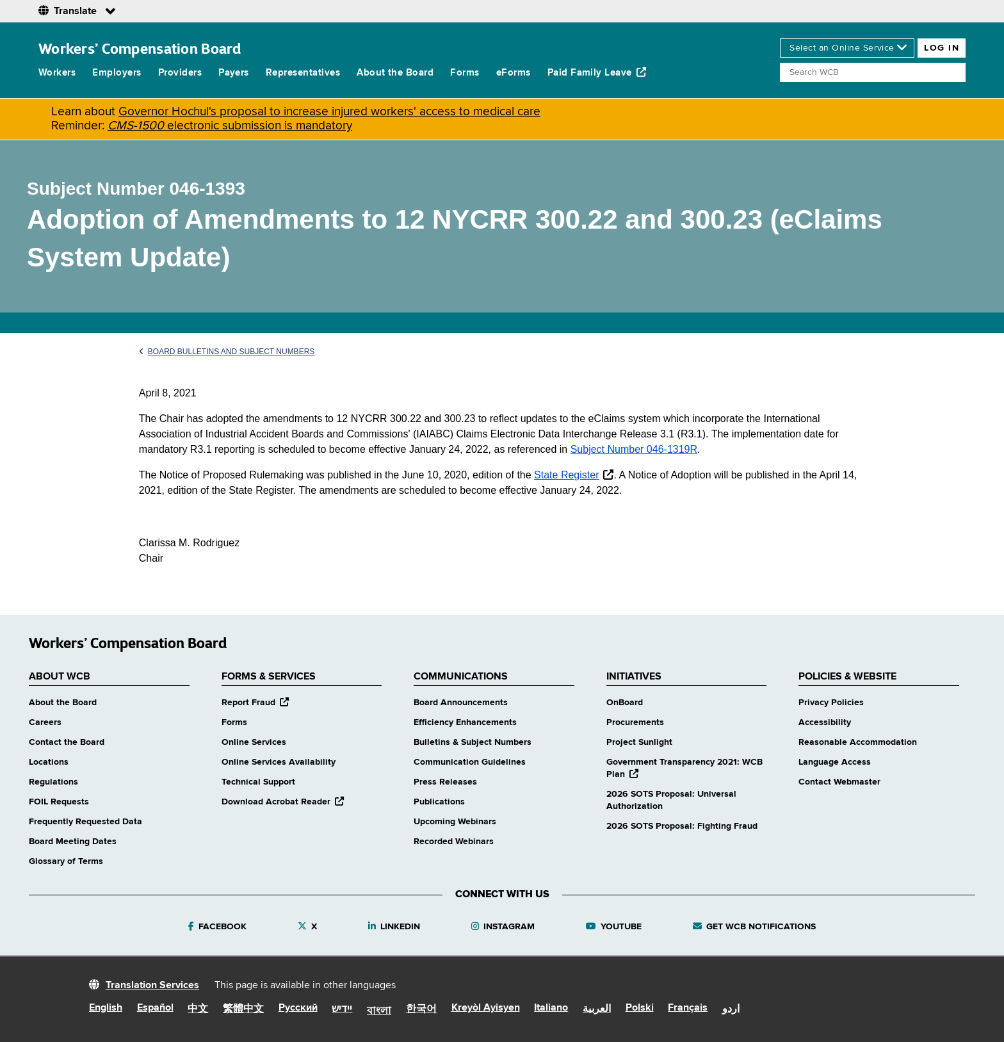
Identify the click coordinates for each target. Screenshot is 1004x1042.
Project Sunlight (639, 742)
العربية (597, 1009)
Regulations (53, 781)
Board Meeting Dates (73, 841)
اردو (731, 1009)
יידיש (342, 1009)
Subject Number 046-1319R (634, 449)
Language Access (834, 762)
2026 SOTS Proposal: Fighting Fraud (681, 826)
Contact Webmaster (839, 781)
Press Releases (445, 781)
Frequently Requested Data (85, 821)
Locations (49, 762)
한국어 (421, 1009)
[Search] (873, 72)
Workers (57, 72)
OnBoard (624, 702)
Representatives (303, 72)
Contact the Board (66, 742)
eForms (513, 72)
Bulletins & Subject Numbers (472, 742)
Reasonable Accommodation (857, 742)
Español (155, 1008)
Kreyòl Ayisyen (485, 1008)
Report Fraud (255, 702)
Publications (439, 801)
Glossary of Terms (66, 861)
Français (688, 1008)
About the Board (395, 72)
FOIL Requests (59, 801)
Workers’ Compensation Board (139, 48)
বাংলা (379, 1011)
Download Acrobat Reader (283, 801)
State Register (566, 474)
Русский (298, 1008)
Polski (640, 1008)
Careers (45, 722)
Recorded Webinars (454, 841)
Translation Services (152, 986)
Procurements (635, 722)
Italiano (551, 1008)
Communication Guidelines (470, 762)
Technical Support (258, 781)
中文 (198, 1009)
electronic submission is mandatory (230, 126)
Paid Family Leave (597, 72)
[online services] (847, 48)
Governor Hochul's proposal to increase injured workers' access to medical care (329, 112)
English (105, 1008)
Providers (180, 72)
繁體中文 (243, 1009)
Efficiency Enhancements (465, 722)
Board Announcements (461, 702)
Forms (464, 72)
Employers (116, 72)
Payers (233, 72)
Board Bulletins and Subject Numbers (227, 351)
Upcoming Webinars (455, 821)
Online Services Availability (279, 762)
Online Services (254, 742)
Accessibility (824, 722)
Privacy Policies (831, 702)
